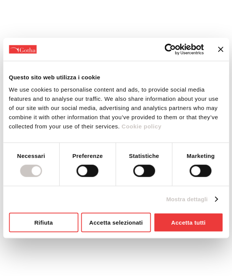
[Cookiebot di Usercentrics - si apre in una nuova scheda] (170, 49)
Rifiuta (43, 222)
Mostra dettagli (186, 199)
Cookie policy (140, 126)
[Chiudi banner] (220, 49)
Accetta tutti (188, 222)
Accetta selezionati (116, 222)
